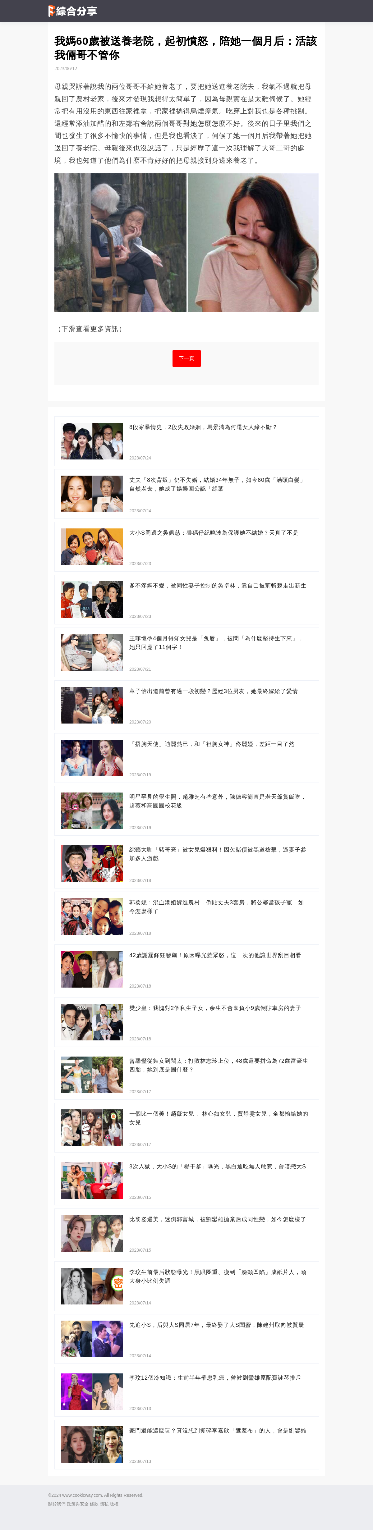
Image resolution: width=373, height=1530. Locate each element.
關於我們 (57, 1503)
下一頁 (187, 358)
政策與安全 (78, 1503)
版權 (114, 1503)
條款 (94, 1503)
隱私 (104, 1503)
